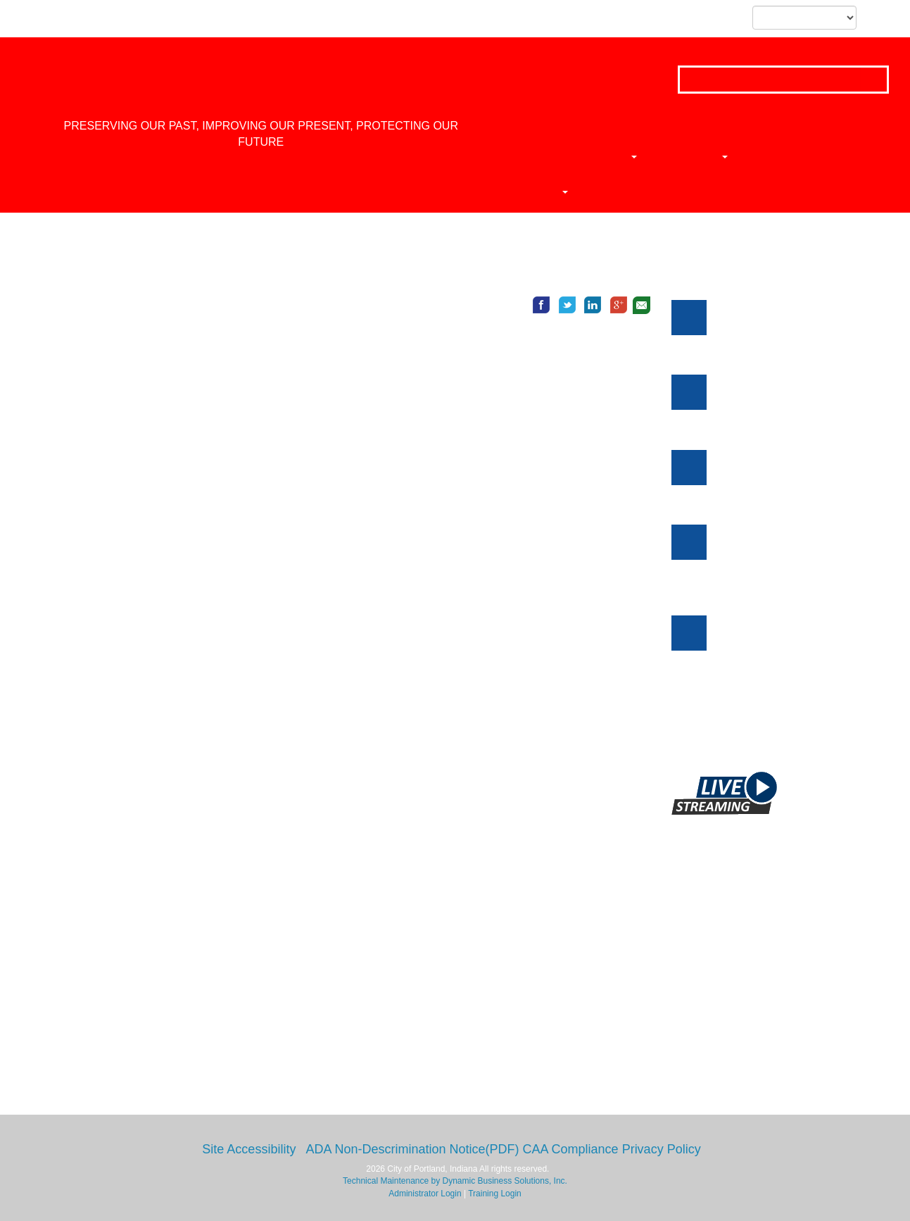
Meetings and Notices (740, 261)
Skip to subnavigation (150, 19)
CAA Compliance (571, 1149)
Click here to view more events (783, 730)
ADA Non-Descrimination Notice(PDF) (412, 1149)
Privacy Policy (661, 1149)
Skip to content (71, 19)
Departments (587, 156)
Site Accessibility (249, 1149)
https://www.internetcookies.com (135, 799)
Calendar (510, 191)
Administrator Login (424, 1193)
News (681, 156)
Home (496, 156)
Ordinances (769, 156)
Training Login (495, 1193)
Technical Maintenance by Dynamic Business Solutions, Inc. (455, 1181)
